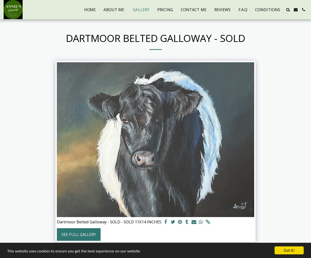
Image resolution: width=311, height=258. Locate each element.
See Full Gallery (78, 234)
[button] (288, 10)
